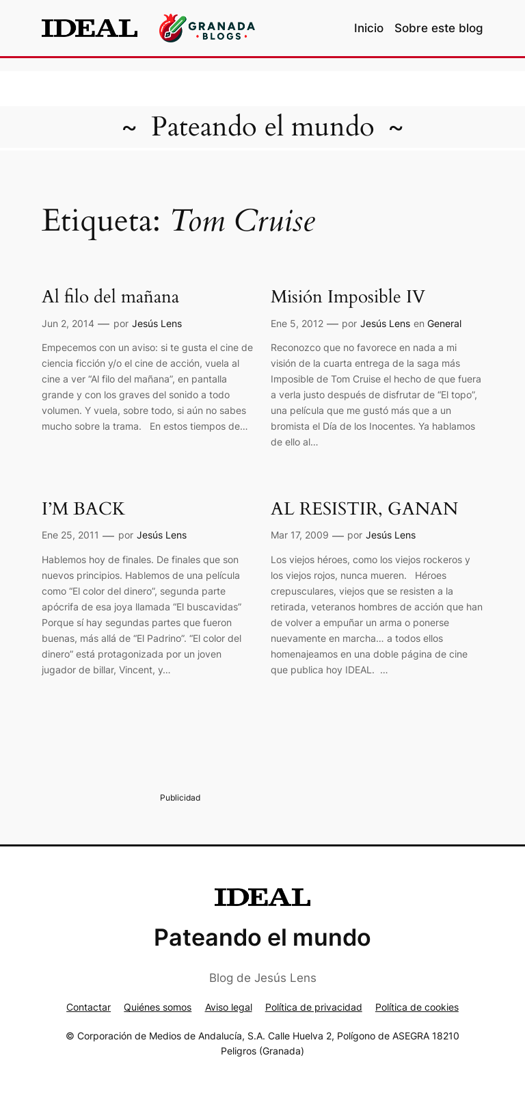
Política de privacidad (313, 1007)
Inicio (368, 28)
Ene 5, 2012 (297, 323)
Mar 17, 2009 (300, 535)
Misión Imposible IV (348, 297)
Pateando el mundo (263, 127)
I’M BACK (83, 509)
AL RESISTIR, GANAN (364, 509)
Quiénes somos (157, 1007)
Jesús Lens (157, 323)
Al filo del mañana (110, 297)
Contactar (88, 1007)
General (444, 323)
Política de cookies (417, 1007)
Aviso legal (228, 1007)
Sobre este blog (438, 28)
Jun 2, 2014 (68, 323)
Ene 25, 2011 (70, 535)
